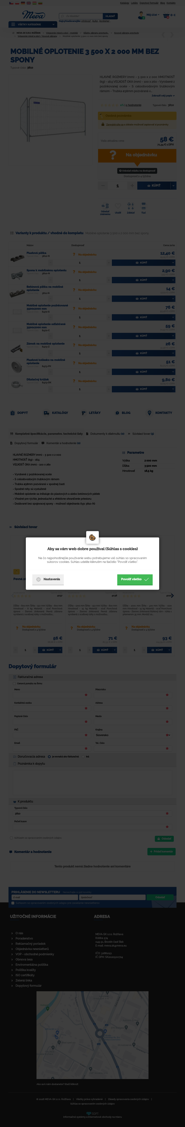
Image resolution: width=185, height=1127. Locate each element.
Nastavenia (48, 579)
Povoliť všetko (135, 579)
